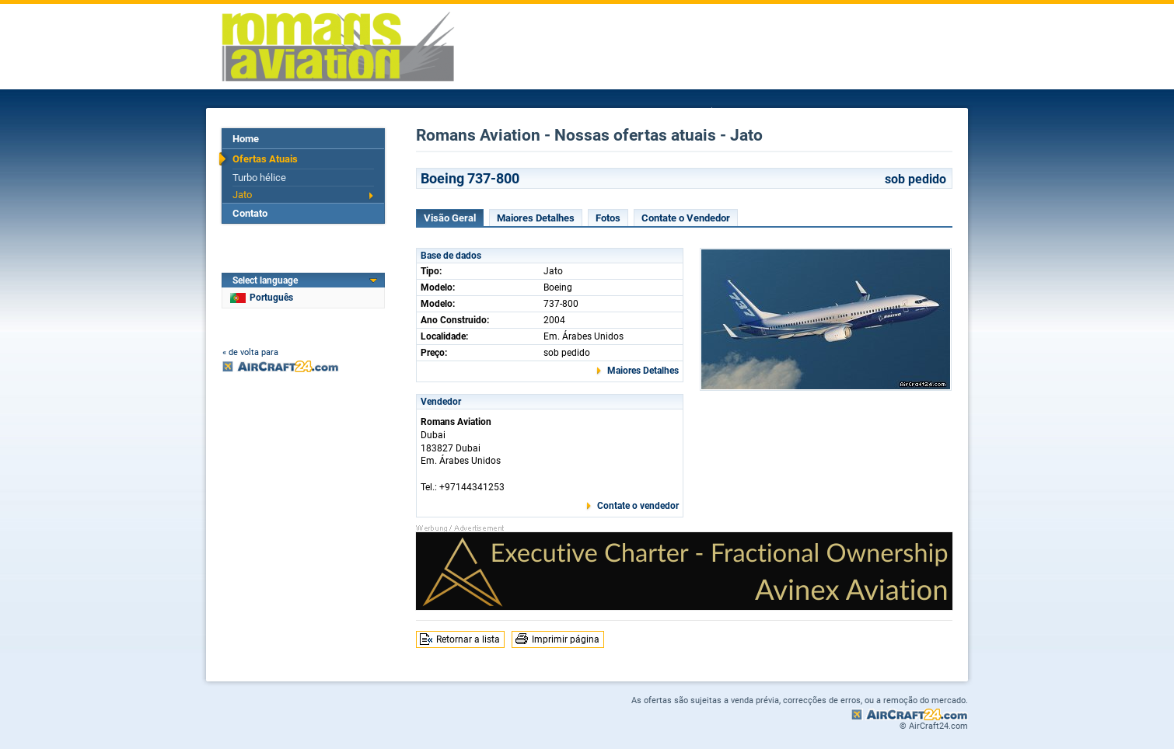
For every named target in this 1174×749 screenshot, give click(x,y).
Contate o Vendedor (685, 218)
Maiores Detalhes (536, 218)
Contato (249, 213)
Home (245, 139)
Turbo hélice (259, 177)
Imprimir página (565, 639)
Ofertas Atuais (265, 159)
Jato (242, 194)
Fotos (608, 218)
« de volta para (250, 352)
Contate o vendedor (638, 505)
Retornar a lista (468, 639)
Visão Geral (450, 218)
